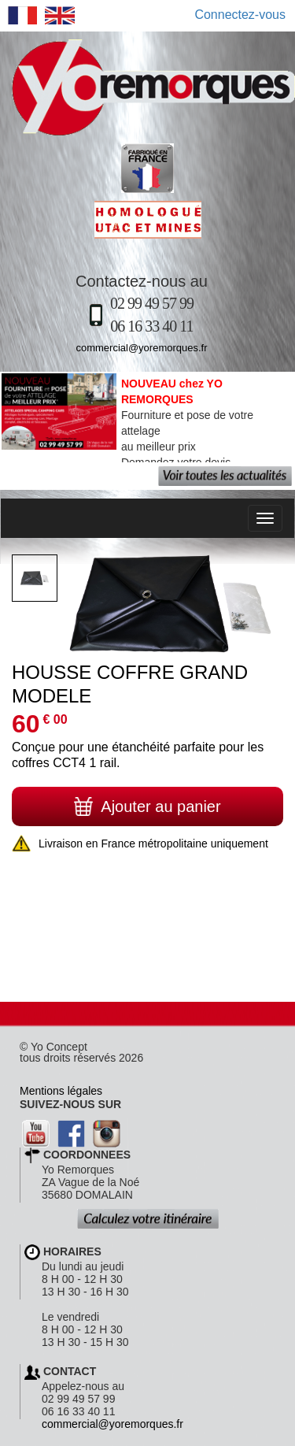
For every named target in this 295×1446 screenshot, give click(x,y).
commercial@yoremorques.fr (141, 348)
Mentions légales (61, 1090)
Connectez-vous (240, 14)
